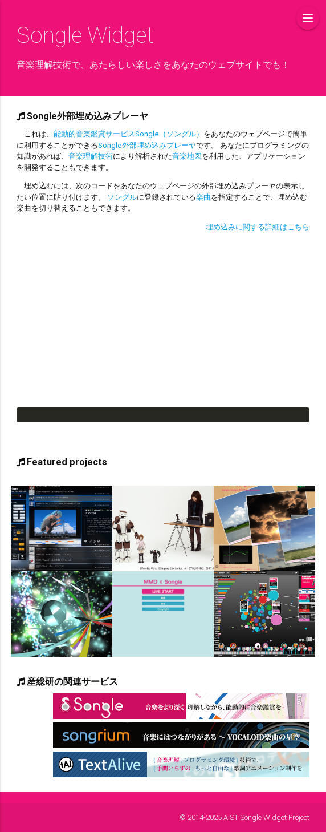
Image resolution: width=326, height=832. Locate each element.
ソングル (122, 197)
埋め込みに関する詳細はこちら (257, 227)
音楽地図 (187, 156)
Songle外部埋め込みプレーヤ (147, 145)
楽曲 (203, 197)
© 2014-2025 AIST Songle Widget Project (244, 817)
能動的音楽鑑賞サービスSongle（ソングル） (128, 134)
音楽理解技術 (90, 156)
